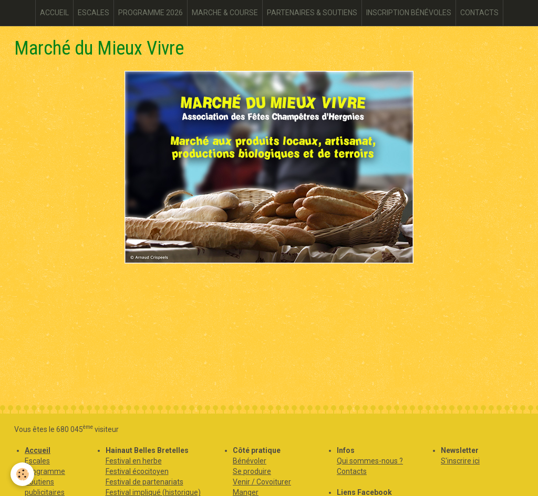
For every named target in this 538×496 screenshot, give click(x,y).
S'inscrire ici (460, 461)
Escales (37, 461)
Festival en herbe (134, 461)
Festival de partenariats (144, 482)
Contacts (352, 471)
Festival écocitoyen (137, 471)
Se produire (252, 471)
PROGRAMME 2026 (150, 12)
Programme (45, 471)
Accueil (37, 450)
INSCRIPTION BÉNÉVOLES (408, 12)
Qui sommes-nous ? (370, 461)
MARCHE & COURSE (225, 12)
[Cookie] (22, 474)
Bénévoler (249, 461)
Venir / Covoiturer (262, 482)
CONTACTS (479, 12)
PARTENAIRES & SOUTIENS (312, 12)
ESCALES (93, 12)
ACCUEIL (54, 12)
